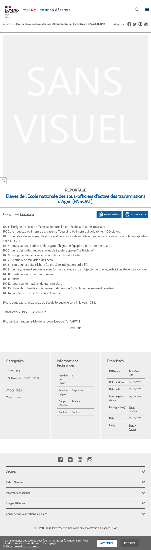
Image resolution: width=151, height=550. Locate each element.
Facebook (60, 429)
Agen (131, 395)
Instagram (89, 429)
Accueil (6, 24)
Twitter (70, 429)
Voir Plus (75, 298)
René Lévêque (27, 214)
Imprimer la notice (135, 214)
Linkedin (79, 429)
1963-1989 (14, 341)
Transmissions (13, 367)
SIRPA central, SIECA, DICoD (23, 348)
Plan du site (75, 507)
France (132, 399)
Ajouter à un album (109, 214)
